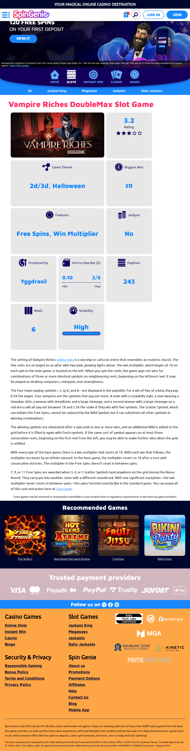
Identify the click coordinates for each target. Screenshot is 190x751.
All (30, 90)
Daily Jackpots (151, 90)
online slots (65, 359)
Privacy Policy (18, 684)
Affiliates (77, 684)
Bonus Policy (16, 672)
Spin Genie (64, 489)
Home (54, 82)
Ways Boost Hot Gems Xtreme (72, 558)
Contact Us (79, 697)
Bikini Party (165, 558)
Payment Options (84, 678)
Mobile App (79, 710)
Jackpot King (80, 625)
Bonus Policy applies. (19, 65)
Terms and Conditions (24, 678)
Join (177, 14)
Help (73, 691)
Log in (153, 14)
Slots (71, 82)
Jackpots (77, 638)
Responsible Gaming (23, 665)
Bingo (135, 82)
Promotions (79, 672)
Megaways (78, 631)
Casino (116, 82)
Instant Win (93, 82)
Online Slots (16, 625)
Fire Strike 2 (25, 558)
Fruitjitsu (118, 558)
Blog (73, 703)
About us (77, 665)
